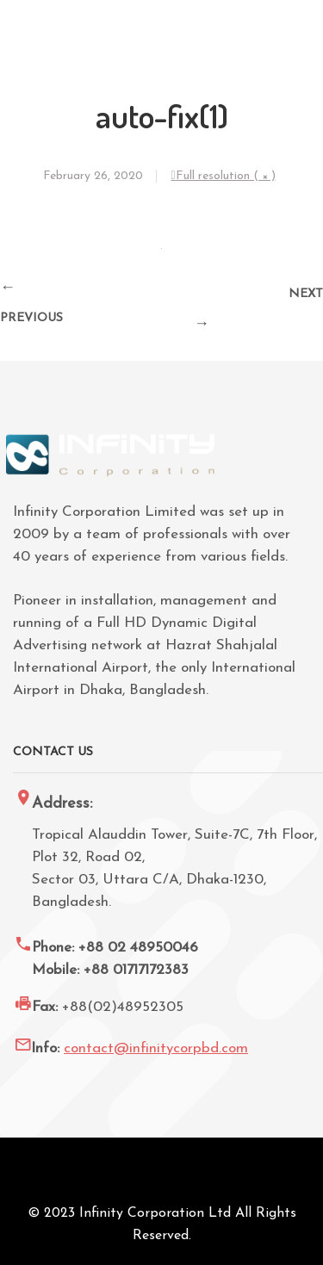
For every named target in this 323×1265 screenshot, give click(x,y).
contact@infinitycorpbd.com (156, 1048)
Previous (31, 318)
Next (306, 294)
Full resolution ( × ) (226, 176)
